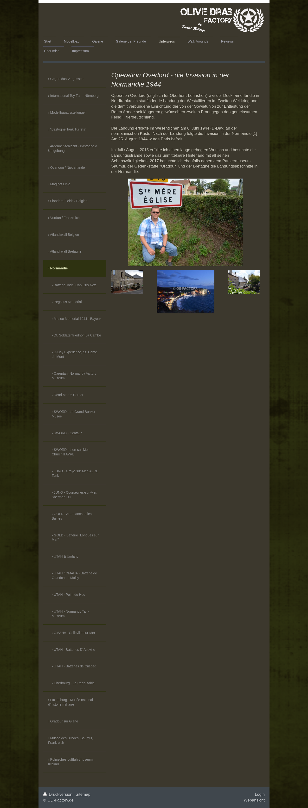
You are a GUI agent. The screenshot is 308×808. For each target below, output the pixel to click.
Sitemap (83, 794)
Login (260, 794)
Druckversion (58, 794)
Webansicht (254, 800)
